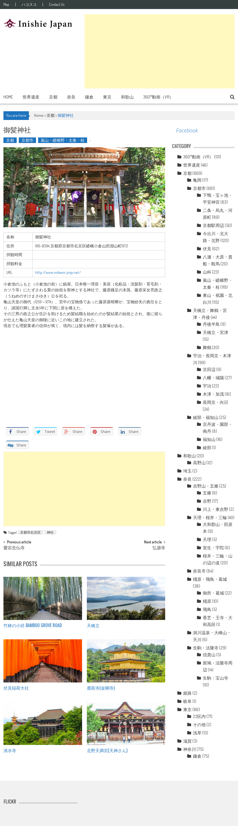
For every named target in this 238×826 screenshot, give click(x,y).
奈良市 (199, 571)
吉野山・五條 (205, 486)
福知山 (209, 439)
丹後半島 (211, 324)
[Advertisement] (159, 51)
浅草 (197, 732)
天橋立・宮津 (215, 332)
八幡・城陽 (213, 377)
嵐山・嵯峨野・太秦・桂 (62, 140)
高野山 (199, 462)
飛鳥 (207, 609)
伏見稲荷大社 (16, 688)
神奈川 (189, 749)
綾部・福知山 (205, 417)
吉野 (207, 501)
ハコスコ (29, 4)
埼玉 (187, 471)
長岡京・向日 (215, 402)
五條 (207, 492)
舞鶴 (207, 347)
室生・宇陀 (213, 547)
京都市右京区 (30, 532)
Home (8, 97)
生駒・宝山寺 (215, 678)
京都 (53, 97)
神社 (50, 532)
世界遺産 (31, 97)
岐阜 (187, 701)
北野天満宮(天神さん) (107, 750)
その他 (199, 724)
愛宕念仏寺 (14, 548)
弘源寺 (158, 548)
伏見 (207, 248)
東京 (107, 97)
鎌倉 (89, 97)
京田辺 (209, 369)
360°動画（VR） (158, 97)
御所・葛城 (213, 593)
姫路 (187, 693)
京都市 (27, 140)
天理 (207, 539)
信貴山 (209, 654)
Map (6, 4)
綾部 (207, 447)
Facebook (187, 130)
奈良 (71, 97)
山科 (207, 272)
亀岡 (197, 180)
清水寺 (9, 750)
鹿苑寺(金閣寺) (101, 688)
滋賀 (187, 741)
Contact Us (56, 4)
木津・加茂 (213, 394)
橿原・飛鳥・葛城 (210, 579)
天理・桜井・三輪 (210, 517)
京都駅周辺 (213, 225)
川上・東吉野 (215, 509)
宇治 (207, 386)
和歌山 (127, 97)
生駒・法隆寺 (205, 647)
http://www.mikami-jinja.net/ (58, 272)
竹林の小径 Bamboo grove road (32, 625)
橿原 (207, 601)
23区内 (199, 716)
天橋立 (93, 625)
